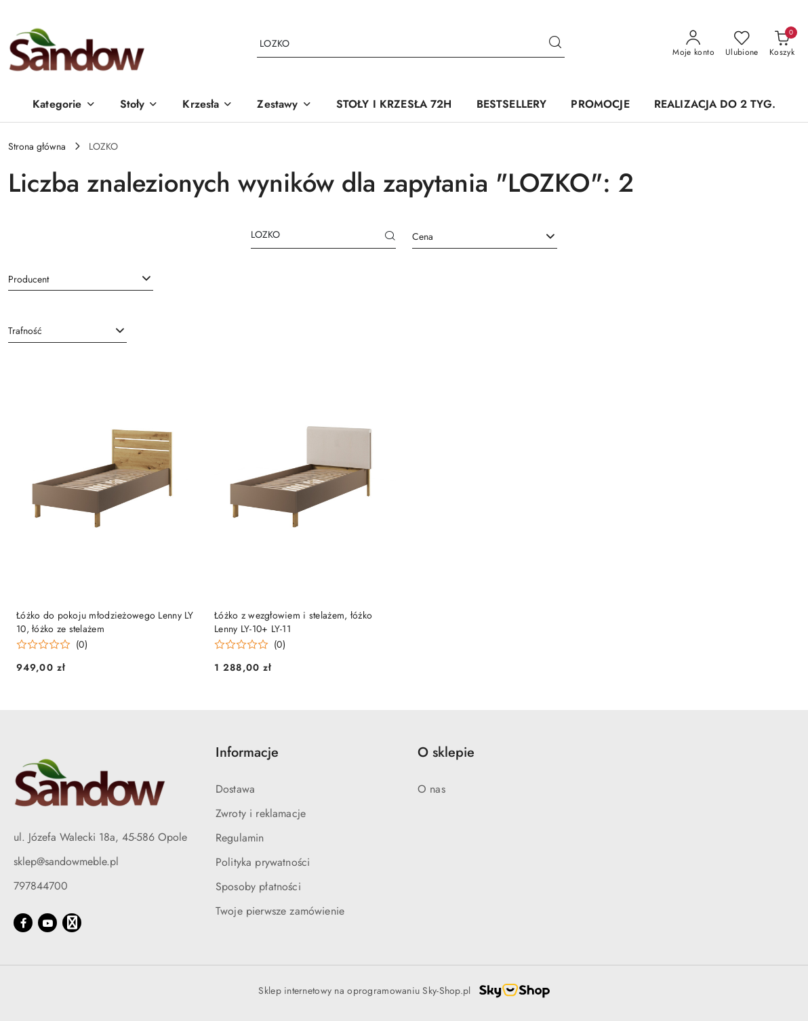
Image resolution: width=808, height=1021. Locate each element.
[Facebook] (23, 922)
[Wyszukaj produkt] (411, 44)
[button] (63, 105)
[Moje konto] (693, 44)
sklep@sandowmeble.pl (66, 861)
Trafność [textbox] (25, 330)
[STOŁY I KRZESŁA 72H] (394, 105)
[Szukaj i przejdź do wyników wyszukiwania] (555, 44)
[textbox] (467, 237)
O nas (431, 789)
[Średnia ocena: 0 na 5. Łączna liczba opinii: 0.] (51, 644)
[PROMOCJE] (599, 105)
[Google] (71, 922)
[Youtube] (47, 922)
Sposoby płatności (258, 886)
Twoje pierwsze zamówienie (280, 911)
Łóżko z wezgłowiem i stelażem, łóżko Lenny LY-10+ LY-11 (293, 621)
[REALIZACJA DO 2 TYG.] (715, 105)
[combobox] (484, 237)
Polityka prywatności (263, 862)
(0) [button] (81, 644)
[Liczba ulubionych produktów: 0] (742, 44)
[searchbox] (80, 278)
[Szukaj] (390, 237)
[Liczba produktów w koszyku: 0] (782, 44)
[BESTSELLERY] (511, 105)
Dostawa (235, 789)
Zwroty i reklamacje (261, 813)
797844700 (41, 886)
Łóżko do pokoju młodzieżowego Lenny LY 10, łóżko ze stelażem (105, 621)
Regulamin (240, 838)
